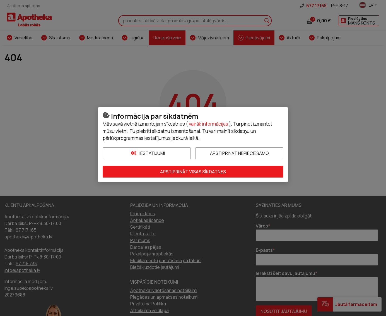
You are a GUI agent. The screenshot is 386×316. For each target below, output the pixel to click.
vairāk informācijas (208, 124)
